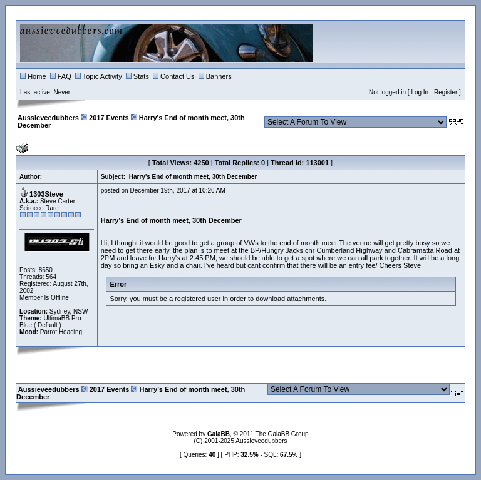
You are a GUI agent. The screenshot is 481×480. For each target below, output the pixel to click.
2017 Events (109, 117)
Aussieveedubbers (48, 117)
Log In (419, 92)
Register (445, 92)
